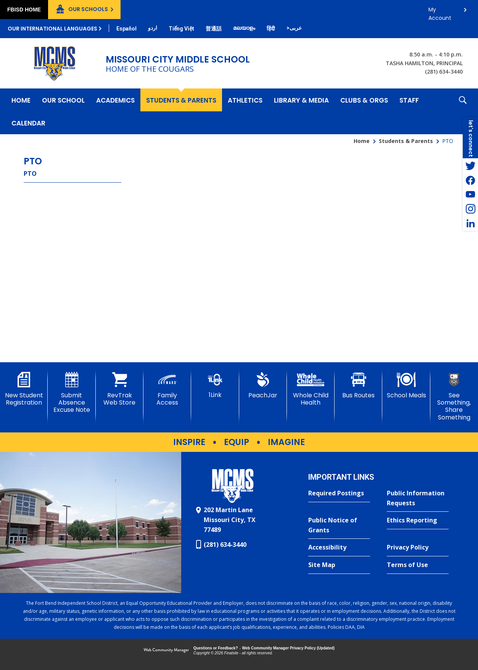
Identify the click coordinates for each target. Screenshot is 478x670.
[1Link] (215, 385)
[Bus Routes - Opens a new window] (358, 385)
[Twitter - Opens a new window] (470, 165)
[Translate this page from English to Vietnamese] (181, 29)
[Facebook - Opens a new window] (470, 180)
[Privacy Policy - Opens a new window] (417, 547)
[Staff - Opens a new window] (409, 99)
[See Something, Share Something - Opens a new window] (454, 396)
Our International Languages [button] (52, 28)
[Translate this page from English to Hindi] (271, 29)
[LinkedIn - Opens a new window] (470, 223)
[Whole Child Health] (311, 389)
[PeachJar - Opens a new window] (263, 385)
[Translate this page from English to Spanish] (126, 29)
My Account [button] (439, 12)
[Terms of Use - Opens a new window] (417, 565)
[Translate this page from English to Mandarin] (213, 29)
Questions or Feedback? (215, 648)
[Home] (21, 99)
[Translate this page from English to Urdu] (152, 28)
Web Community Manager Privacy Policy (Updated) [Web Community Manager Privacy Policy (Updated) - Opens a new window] (288, 648)
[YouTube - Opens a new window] (470, 194)
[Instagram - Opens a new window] (470, 209)
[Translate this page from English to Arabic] (294, 28)
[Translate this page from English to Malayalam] (244, 28)
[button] (463, 111)
